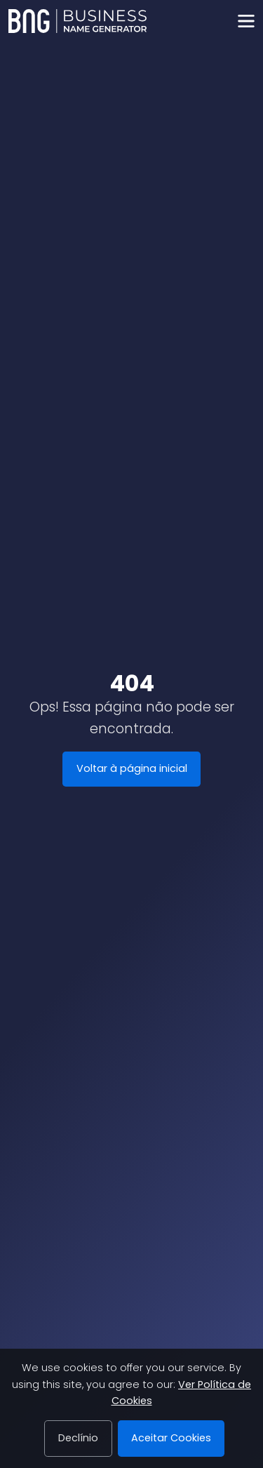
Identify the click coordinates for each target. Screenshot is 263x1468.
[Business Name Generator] (77, 21)
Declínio (78, 1438)
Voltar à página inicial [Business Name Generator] (131, 768)
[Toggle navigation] (246, 21)
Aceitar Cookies (171, 1438)
